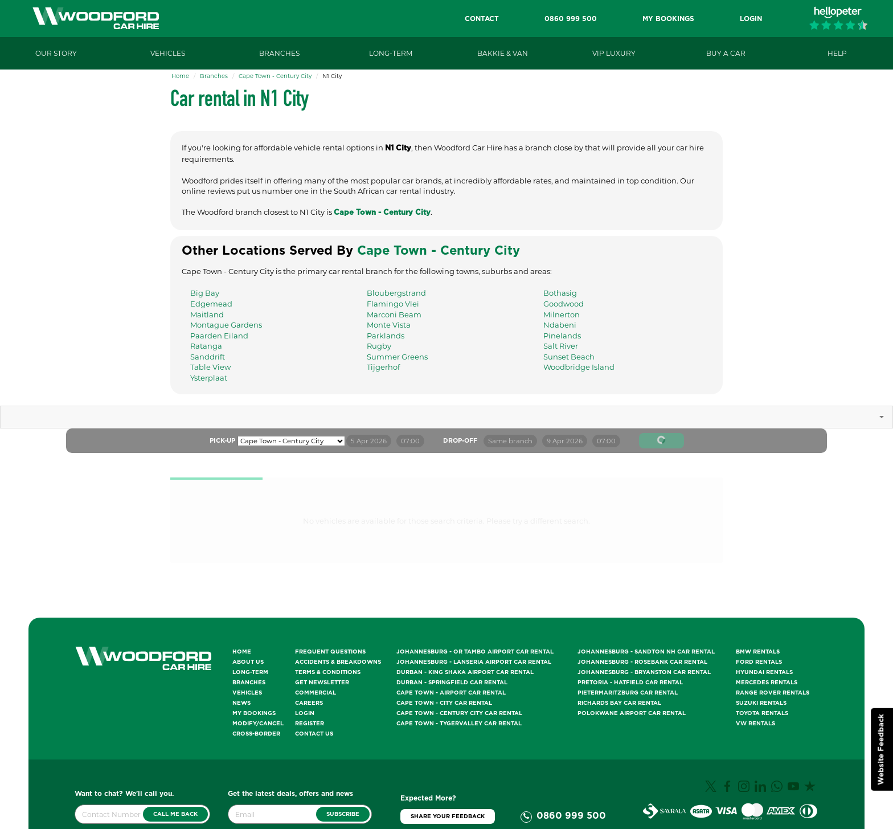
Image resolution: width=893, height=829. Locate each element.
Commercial (315, 693)
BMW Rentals (758, 652)
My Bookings (254, 713)
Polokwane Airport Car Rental (631, 713)
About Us (248, 662)
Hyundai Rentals (764, 672)
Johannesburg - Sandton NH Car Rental (646, 652)
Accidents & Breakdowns (338, 662)
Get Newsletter (322, 682)
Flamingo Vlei (393, 303)
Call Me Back (175, 814)
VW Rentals (755, 723)
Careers (309, 703)
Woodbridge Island (579, 366)
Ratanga (206, 345)
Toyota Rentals (762, 713)
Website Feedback (881, 749)
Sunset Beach (569, 356)
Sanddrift (207, 356)
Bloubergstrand (396, 292)
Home (180, 76)
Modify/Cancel (258, 723)
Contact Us (314, 734)
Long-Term (250, 672)
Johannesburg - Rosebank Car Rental (642, 662)
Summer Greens (397, 356)
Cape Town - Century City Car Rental (459, 713)
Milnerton (561, 314)
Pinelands (562, 335)
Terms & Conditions (328, 672)
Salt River (560, 345)
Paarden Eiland (219, 335)
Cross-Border (256, 734)
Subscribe (342, 814)
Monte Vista (389, 324)
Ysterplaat (208, 377)
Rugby (379, 345)
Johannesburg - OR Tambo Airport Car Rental (475, 652)
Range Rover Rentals (772, 693)
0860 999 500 (571, 815)
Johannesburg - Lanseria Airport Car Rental (473, 662)
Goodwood (563, 303)
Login (304, 713)
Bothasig (560, 292)
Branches (214, 76)
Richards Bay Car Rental (619, 703)
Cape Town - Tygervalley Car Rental (459, 723)
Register (309, 723)
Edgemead (211, 303)
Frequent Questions (330, 652)
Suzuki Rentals (761, 703)
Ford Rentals (759, 662)
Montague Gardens (226, 324)
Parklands (385, 335)
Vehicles (247, 693)
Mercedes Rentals (766, 682)
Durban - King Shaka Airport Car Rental (465, 672)
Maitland (207, 314)
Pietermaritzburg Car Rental (627, 693)
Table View (210, 366)
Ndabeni (559, 324)
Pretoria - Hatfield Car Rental (630, 682)
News (241, 703)
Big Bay (204, 292)
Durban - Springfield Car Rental (451, 682)
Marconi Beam (394, 314)
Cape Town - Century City (275, 76)
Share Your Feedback (448, 816)
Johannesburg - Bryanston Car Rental (644, 672)
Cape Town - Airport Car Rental (451, 693)
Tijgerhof (383, 366)
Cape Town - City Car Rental (444, 703)
